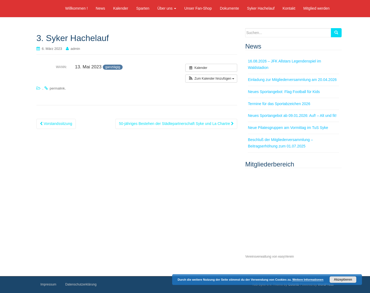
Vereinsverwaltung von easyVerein (269, 256)
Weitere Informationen (307, 279)
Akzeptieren (343, 279)
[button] (211, 78)
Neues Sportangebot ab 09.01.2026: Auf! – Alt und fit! (292, 115)
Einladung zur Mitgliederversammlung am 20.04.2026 (292, 79)
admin (75, 49)
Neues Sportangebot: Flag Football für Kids (284, 92)
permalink (57, 88)
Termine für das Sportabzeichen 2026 (279, 104)
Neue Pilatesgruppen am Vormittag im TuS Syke (288, 127)
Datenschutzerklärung (81, 284)
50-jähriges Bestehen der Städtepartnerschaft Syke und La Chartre (176, 123)
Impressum (48, 284)
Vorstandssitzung (56, 123)
